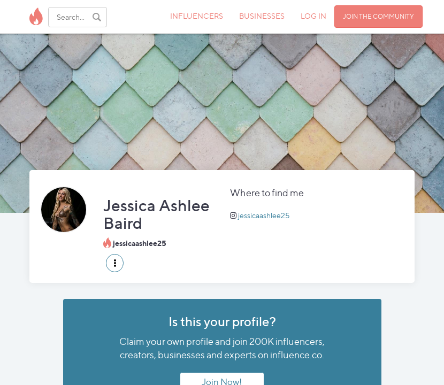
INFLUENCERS (196, 15)
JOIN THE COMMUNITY (378, 16)
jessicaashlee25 (264, 215)
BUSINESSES (262, 15)
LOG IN (313, 15)
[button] (115, 263)
